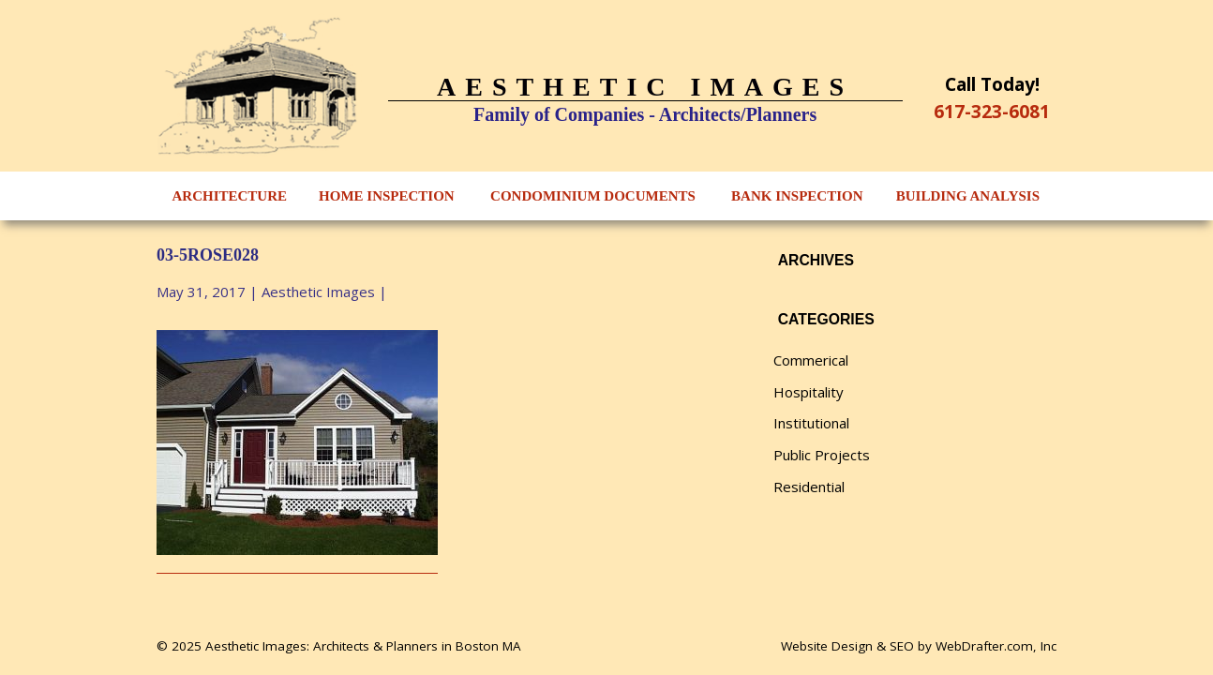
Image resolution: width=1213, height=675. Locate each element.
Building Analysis (968, 195)
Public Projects (821, 454)
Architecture (230, 195)
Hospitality (808, 391)
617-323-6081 (992, 111)
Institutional (811, 422)
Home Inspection (387, 195)
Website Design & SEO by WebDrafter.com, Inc (918, 646)
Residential (809, 486)
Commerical (810, 360)
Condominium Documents (593, 195)
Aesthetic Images (318, 291)
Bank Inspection (796, 195)
